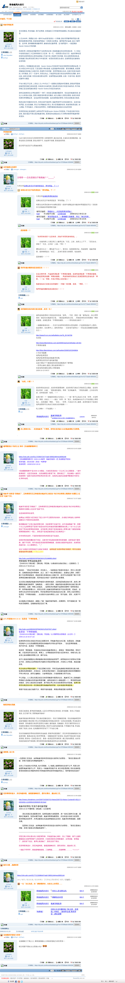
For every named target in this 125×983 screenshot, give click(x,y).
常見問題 (19, 978)
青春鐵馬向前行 (16, 4)
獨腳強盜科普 (57, 897)
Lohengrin (9, 44)
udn (3, 11)
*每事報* (39, 912)
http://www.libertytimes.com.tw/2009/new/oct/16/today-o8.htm (58, 343)
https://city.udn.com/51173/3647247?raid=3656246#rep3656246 (42, 457)
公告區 (58, 14)
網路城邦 (81, 1)
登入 (102, 981)
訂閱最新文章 (36, 9)
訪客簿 (66, 14)
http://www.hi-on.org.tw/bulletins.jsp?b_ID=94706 (54, 335)
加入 (106, 981)
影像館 (41, 14)
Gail (38, 214)
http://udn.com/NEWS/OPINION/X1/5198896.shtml (37, 558)
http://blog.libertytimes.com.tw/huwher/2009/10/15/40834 (57, 350)
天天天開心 (31, 7)
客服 (47, 978)
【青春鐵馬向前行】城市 (27, 11)
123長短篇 (62, 214)
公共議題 (17, 11)
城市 (6, 11)
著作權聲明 (33, 978)
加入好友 (10, 48)
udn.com (82, 978)
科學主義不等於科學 (37, 931)
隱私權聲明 (41, 978)
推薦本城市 (20, 9)
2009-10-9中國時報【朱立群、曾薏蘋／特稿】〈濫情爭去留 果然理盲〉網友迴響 (64, 911)
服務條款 (26, 978)
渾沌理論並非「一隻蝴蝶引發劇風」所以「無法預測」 (69, 217)
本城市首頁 (7, 14)
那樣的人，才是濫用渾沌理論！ (60, 211)
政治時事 (38, 880)
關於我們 (13, 978)
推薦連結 (49, 14)
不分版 (9, 19)
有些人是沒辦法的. (59, 891)
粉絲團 (12, 981)
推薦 (79, 27)
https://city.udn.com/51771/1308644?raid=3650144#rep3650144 (40, 875)
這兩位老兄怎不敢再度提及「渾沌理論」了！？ (41, 186)
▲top (82, 975)
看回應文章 (58, 21)
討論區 (17, 14)
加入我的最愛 (27, 9)
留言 (5, 48)
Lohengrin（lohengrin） (20, 169)
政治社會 (11, 11)
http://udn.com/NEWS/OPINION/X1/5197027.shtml (37, 629)
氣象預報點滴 (56, 415)
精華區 (25, 14)
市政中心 (76, 14)
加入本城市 (12, 9)
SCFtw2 (5, 58)
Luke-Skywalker (7, 55)
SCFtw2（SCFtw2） (19, 134)
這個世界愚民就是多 (50, 196)
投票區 (33, 14)
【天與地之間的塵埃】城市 (53, 880)
